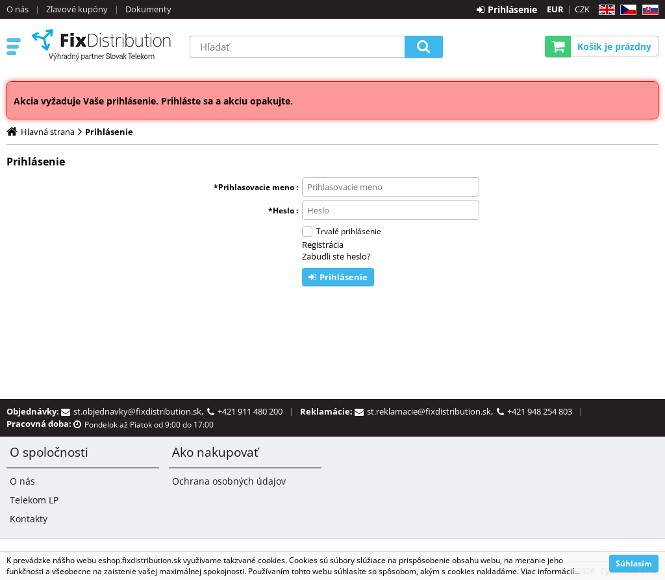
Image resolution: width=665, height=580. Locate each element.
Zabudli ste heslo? (336, 256)
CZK (582, 9)
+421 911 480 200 (250, 411)
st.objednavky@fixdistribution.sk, (140, 411)
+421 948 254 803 (539, 411)
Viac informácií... (550, 571)
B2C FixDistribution (102, 44)
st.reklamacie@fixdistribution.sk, (432, 411)
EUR (555, 9)
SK (648, 10)
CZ (626, 10)
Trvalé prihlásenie (348, 231)
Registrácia (323, 244)
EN (604, 10)
